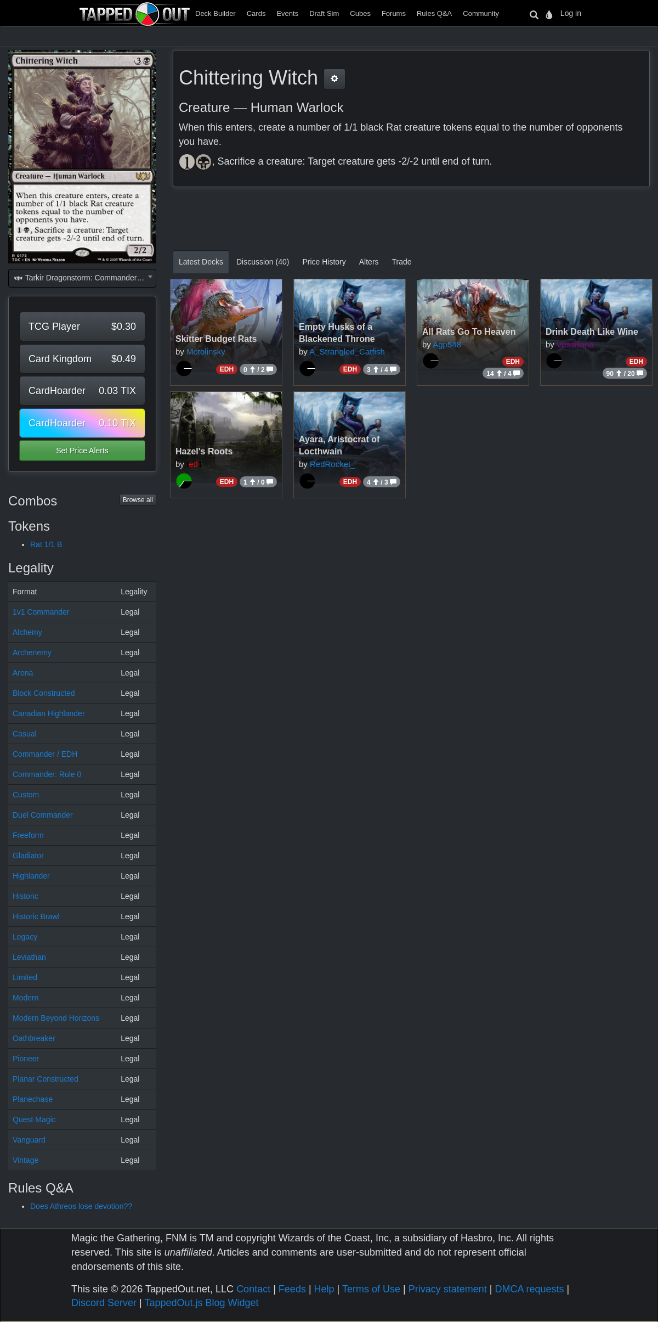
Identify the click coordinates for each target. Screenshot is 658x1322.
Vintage (25, 1160)
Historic (25, 896)
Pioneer (26, 1058)
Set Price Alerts (82, 450)
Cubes (360, 13)
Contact (253, 1289)
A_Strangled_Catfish (347, 351)
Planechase (33, 1099)
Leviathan (29, 957)
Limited (25, 977)
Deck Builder (215, 13)
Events (287, 13)
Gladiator (28, 855)
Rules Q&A (434, 13)
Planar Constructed (45, 1079)
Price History (323, 261)
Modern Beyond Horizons (56, 1018)
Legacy (25, 936)
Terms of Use (371, 1289)
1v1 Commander (41, 611)
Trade (402, 261)
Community (481, 13)
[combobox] (82, 278)
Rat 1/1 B (46, 544)
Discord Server (104, 1302)
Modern (25, 997)
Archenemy (32, 652)
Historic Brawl (36, 916)
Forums (394, 13)
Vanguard (29, 1139)
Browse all (138, 500)
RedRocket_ (332, 464)
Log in (570, 13)
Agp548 (447, 344)
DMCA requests (529, 1289)
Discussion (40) (262, 261)
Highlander (31, 875)
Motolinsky (205, 351)
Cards (256, 13)
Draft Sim (324, 13)
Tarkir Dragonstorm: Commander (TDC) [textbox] (84, 277)
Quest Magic (34, 1119)
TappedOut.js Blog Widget (201, 1302)
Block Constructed (44, 693)
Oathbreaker (34, 1038)
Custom (26, 794)
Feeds (292, 1289)
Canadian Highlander (49, 713)
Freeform (28, 835)
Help (324, 1289)
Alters (369, 261)
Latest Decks (201, 261)
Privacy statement (448, 1289)
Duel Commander (43, 815)
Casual (25, 733)
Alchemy (27, 632)
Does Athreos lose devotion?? (81, 1206)
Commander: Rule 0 (47, 774)
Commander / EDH (45, 754)
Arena (23, 672)
